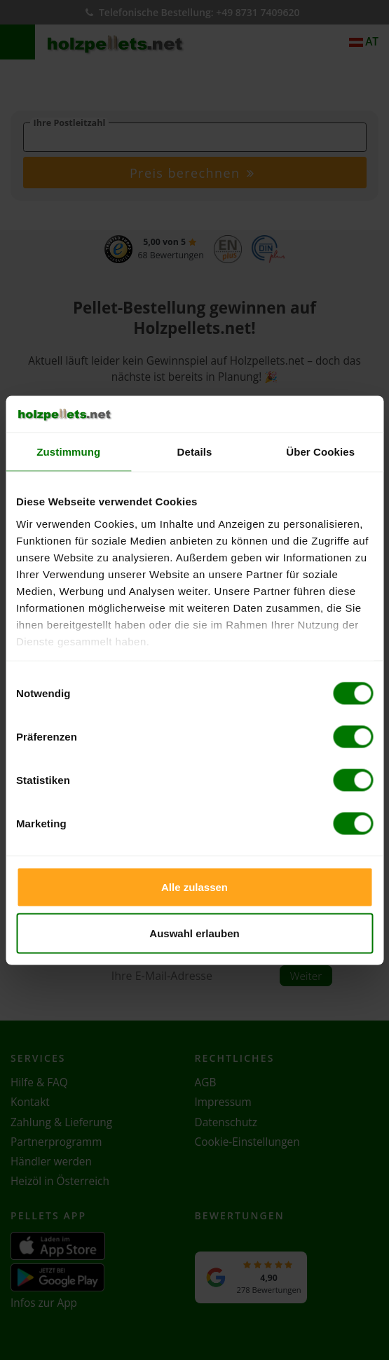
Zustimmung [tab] (68, 452)
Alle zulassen (194, 887)
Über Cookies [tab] (320, 452)
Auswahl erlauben (194, 933)
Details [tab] (194, 452)
